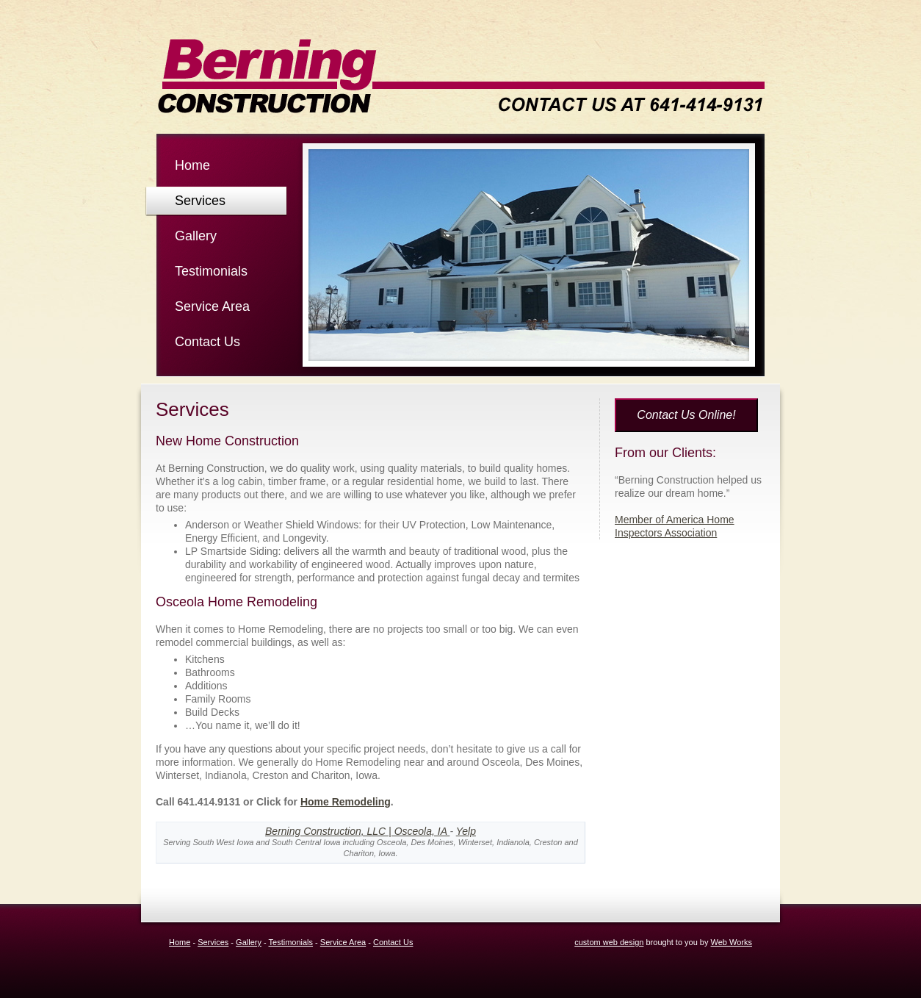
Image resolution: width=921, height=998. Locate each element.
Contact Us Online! (686, 415)
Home (192, 165)
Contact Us (207, 341)
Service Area (212, 306)
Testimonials (211, 271)
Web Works (731, 942)
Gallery (196, 236)
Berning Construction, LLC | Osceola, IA (357, 831)
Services (200, 200)
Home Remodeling (345, 802)
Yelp (466, 831)
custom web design (608, 942)
